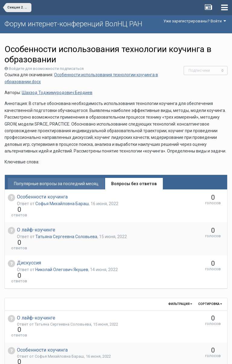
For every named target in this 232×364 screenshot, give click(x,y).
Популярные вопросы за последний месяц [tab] (56, 183)
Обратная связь (125, 355)
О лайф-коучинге (36, 219)
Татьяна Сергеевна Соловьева (66, 225)
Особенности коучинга (42, 197)
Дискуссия (29, 241)
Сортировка (210, 271)
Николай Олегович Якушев (61, 247)
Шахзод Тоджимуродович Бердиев (57, 92)
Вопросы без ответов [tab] (134, 183)
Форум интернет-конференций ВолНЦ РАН (73, 24)
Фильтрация (180, 271)
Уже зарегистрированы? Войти (194, 21)
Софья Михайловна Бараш (62, 203)
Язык (97, 355)
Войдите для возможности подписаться (46, 68)
